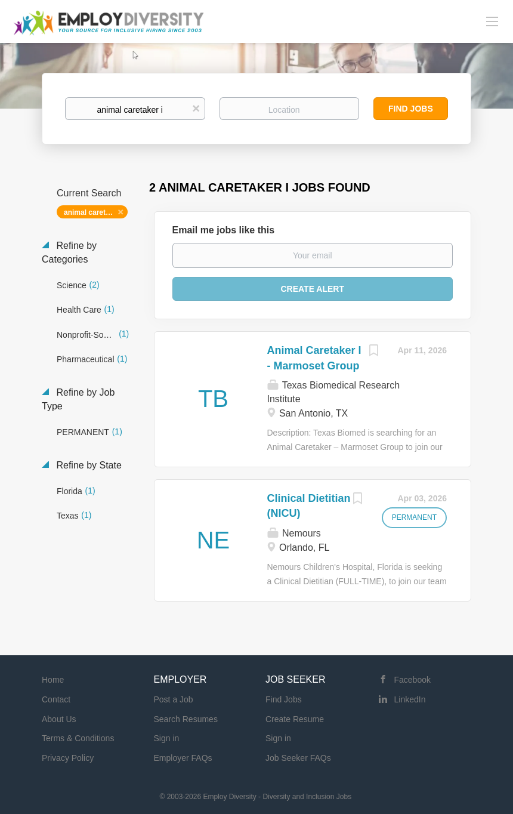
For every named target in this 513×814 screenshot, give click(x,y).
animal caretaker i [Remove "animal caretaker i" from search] (94, 212)
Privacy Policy (68, 758)
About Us (59, 719)
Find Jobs (410, 108)
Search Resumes (186, 719)
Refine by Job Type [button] (78, 399)
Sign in (167, 738)
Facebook (412, 679)
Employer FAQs (183, 758)
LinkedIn (410, 699)
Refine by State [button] (88, 465)
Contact (56, 699)
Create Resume (294, 719)
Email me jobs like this (223, 230)
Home (53, 679)
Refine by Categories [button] (69, 252)
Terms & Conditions (78, 738)
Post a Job (173, 699)
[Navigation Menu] (492, 21)
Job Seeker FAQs (298, 758)
